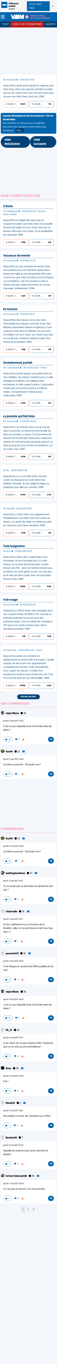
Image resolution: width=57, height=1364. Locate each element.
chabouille (12, 911)
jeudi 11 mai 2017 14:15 (13, 881)
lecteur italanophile (17, 1176)
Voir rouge (10, 599)
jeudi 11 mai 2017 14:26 (13, 961)
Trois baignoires (14, 546)
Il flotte (8, 206)
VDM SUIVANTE (40, 142)
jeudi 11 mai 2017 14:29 (13, 721)
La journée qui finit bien (19, 416)
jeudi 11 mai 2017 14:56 (13, 1076)
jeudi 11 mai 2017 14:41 (13, 1038)
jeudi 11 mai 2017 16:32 (13, 1145)
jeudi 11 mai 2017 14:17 (13, 919)
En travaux (10, 309)
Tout (6, 24)
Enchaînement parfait (17, 362)
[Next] (34, 1210)
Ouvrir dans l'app (35, 6)
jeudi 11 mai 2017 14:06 (13, 759)
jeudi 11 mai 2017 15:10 (13, 1111)
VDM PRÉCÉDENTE (12, 142)
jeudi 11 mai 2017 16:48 (13, 1184)
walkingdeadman (16, 873)
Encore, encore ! (28, 697)
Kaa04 (9, 752)
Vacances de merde (16, 255)
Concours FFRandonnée (27, 24)
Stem (9, 1068)
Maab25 (10, 1103)
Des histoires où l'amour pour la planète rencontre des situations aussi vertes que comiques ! (28, 123)
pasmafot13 (12, 953)
